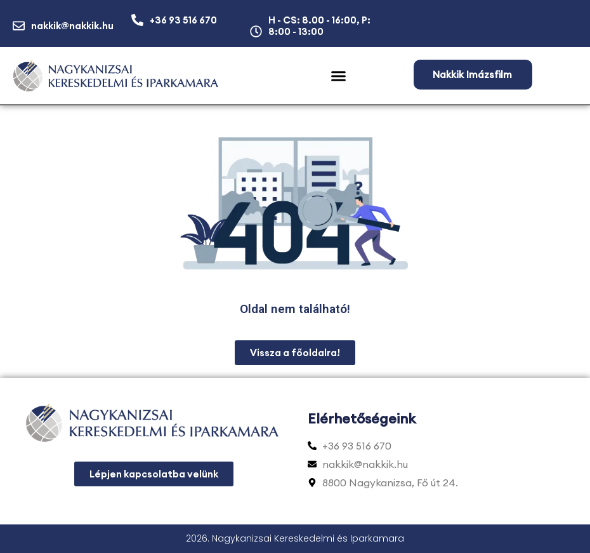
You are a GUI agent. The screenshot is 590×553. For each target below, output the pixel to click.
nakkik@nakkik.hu (72, 26)
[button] (338, 76)
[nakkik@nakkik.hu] (19, 26)
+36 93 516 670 (183, 20)
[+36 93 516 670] (137, 20)
